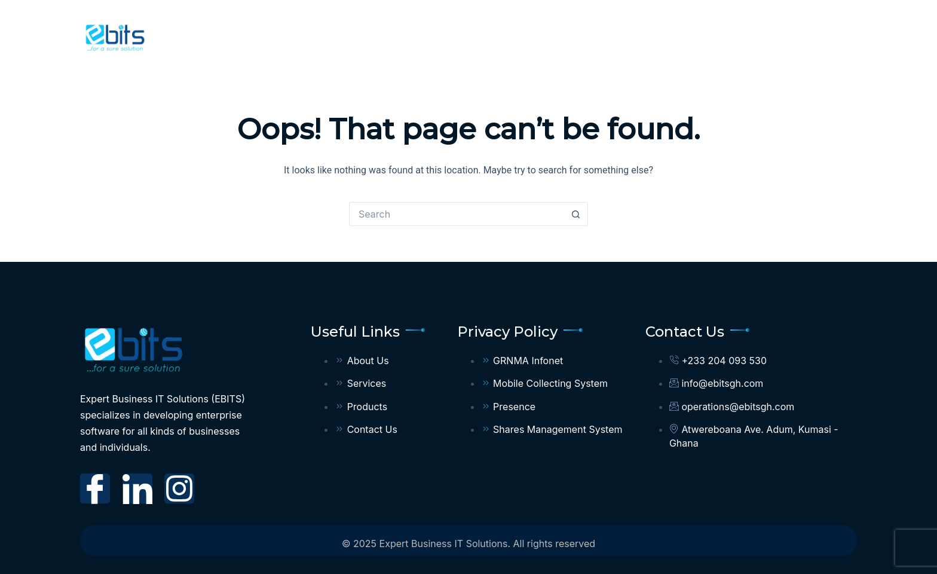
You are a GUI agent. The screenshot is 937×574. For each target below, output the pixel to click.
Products (624, 36)
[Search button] (576, 214)
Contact (701, 35)
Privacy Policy (797, 36)
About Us (472, 35)
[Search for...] (456, 214)
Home (411, 35)
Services (543, 35)
